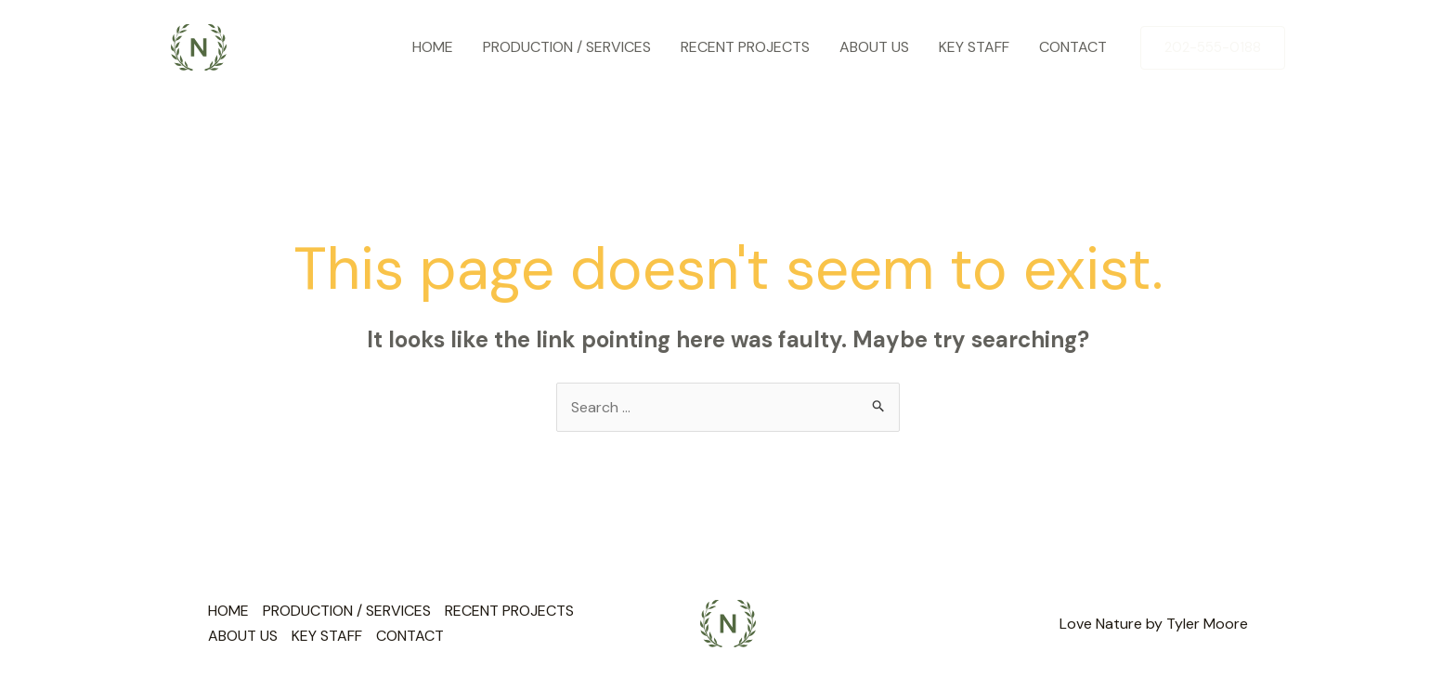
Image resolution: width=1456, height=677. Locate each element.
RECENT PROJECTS (745, 47)
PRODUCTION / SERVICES (567, 47)
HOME (432, 47)
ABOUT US (874, 47)
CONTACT (1073, 47)
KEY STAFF (974, 47)
